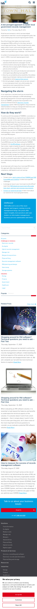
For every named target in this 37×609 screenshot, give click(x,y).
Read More (17, 362)
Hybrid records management (10, 249)
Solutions (4, 523)
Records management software (11, 261)
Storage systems (7, 270)
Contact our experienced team (12, 190)
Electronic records (7, 243)
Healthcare (5, 285)
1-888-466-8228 (20, 515)
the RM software (15, 144)
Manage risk (5, 252)
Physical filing (6, 258)
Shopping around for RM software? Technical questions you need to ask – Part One (17, 400)
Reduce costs (7, 532)
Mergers (5, 537)
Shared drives (7, 539)
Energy (4, 276)
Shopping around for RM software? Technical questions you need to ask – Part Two (17, 339)
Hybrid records (7, 545)
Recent (11, 293)
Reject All (18, 605)
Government (5, 282)
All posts (3, 238)
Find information (8, 526)
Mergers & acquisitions (9, 255)
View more (31, 304)
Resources (5, 563)
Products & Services (8, 551)
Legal (3, 288)
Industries (4, 566)
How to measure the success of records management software (18, 464)
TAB (8, 30)
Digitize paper (7, 547)
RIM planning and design (9, 264)
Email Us (18, 510)
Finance (4, 279)
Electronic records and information (14, 557)
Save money (5, 267)
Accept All (18, 594)
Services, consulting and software (13, 554)
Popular (4, 293)
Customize (18, 600)
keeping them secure (21, 79)
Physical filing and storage (11, 559)
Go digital (5, 246)
